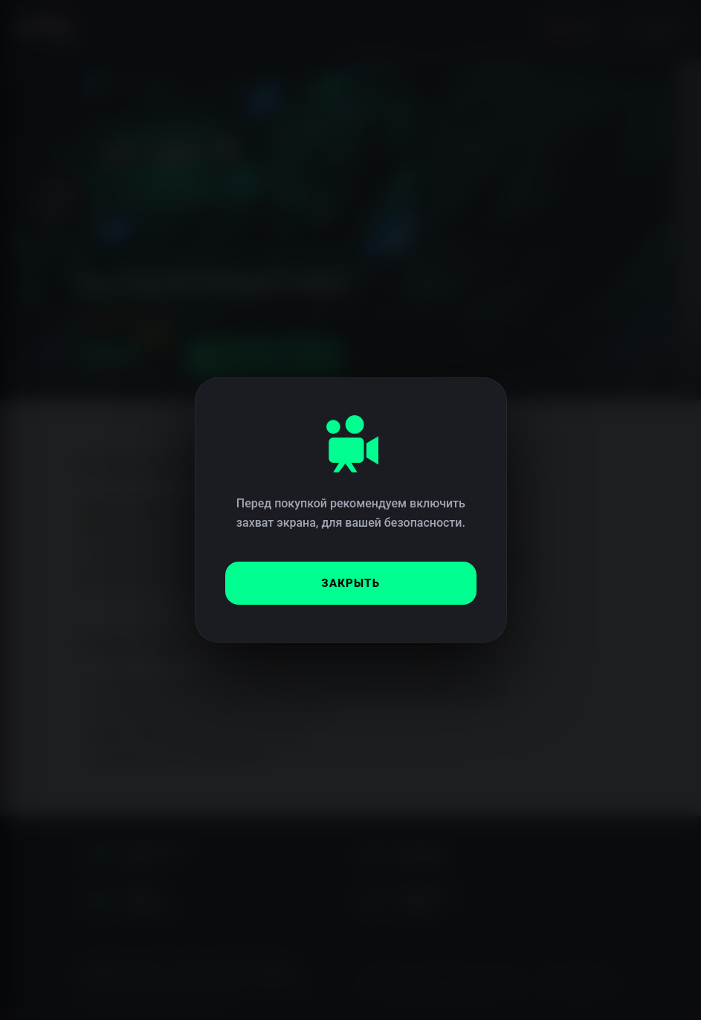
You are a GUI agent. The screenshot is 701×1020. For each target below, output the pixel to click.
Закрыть (350, 583)
